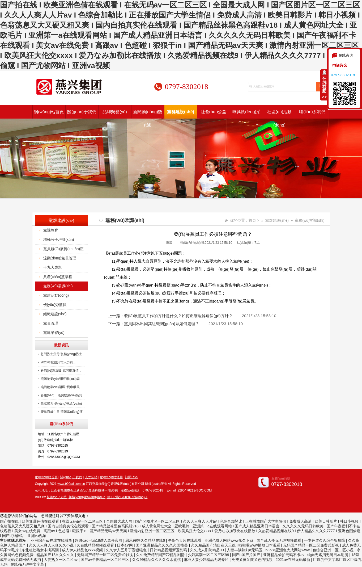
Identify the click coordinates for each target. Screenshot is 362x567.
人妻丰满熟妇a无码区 (245, 550)
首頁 (252, 220)
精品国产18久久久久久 (55, 555)
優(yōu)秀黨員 (55, 305)
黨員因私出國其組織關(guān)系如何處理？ (161, 323)
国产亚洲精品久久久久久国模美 (162, 545)
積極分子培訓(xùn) (58, 239)
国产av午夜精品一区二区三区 (105, 559)
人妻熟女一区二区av (61, 559)
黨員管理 (50, 323)
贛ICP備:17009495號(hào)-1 (127, 497)
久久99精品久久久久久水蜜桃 (157, 559)
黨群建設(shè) (180, 112)
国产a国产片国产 (246, 555)
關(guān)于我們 (81, 112)
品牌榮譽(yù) (115, 112)
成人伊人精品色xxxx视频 (83, 550)
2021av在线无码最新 (293, 559)
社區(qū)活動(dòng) (279, 114)
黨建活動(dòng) (56, 295)
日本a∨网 (125, 545)
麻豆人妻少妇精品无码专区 (207, 559)
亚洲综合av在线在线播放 (52, 540)
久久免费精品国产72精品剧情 (161, 555)
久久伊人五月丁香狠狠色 (127, 550)
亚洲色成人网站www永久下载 (229, 540)
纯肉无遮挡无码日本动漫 (328, 555)
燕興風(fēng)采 (246, 112)
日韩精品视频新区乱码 (169, 550)
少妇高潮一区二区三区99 (209, 555)
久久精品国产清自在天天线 (214, 545)
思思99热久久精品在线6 (145, 540)
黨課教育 (50, 230)
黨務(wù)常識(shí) (58, 286)
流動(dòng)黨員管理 (59, 258)
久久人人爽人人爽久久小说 (52, 545)
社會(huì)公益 (214, 112)
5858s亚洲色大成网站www (287, 550)
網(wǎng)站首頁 (49, 112)
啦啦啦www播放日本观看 (260, 545)
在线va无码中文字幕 (27, 564)
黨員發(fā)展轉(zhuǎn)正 (63, 249)
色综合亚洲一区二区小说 (334, 550)
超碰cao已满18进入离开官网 (99, 540)
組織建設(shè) (55, 314)
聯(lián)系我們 (312, 112)
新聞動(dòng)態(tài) (147, 114)
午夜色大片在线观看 (185, 540)
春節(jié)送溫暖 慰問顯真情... (61, 370)
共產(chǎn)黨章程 (58, 277)
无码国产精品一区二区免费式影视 (311, 545)
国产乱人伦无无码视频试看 (279, 540)
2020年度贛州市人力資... (58, 362)
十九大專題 (52, 267)
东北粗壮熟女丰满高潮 (41, 550)
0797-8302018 (343, 75)
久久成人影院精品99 (207, 550)
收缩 (324, 84)
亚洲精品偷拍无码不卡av (284, 555)
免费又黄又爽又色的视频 (253, 559)
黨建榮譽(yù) (54, 332)
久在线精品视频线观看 (96, 545)
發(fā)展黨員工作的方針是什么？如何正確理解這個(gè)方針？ (178, 315)
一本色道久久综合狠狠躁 (325, 540)
